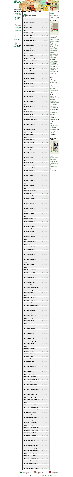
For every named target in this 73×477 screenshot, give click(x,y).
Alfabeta (51, 37)
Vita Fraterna (52, 135)
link (40, 11)
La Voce (51, 87)
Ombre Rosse (52, 105)
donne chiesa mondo (53, 57)
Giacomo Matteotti (17, 13)
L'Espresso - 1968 (52, 95)
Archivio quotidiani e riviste (18, 15)
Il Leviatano (52, 66)
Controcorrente (52, 54)
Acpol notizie (52, 36)
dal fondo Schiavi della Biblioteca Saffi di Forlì (18, 31)
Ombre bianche (52, 104)
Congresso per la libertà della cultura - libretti (18, 37)
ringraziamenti (35, 11)
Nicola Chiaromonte (17, 17)
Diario (51, 56)
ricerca (44, 11)
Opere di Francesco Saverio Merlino (17, 19)
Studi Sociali (52, 127)
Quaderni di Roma (53, 115)
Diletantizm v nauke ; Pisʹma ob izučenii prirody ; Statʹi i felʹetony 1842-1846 (54, 162)
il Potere (51, 69)
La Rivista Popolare (53, 81)
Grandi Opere (16, 18)
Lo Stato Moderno (53, 97)
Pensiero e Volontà (53, 109)
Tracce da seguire (17, 39)
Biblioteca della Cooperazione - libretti (17, 34)
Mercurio (51, 98)
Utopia (51, 132)
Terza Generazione (53, 129)
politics (51, 110)
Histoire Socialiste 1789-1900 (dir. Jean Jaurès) (18, 26)
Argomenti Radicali (53, 47)
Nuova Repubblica (53, 101)
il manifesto (52, 67)
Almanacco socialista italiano (54, 45)
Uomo (51, 131)
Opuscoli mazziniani (17, 27)
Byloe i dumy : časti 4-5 (53, 170)
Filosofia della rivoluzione (54, 157)
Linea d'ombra (52, 93)
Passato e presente (53, 107)
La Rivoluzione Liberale (53, 82)
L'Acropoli (51, 73)
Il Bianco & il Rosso (53, 65)
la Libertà (51, 78)
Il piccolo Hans (52, 68)
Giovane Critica (52, 63)
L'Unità (51, 86)
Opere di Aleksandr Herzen (17, 24)
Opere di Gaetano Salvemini (17, 22)
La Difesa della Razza (53, 75)
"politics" (16, 43)
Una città (51, 130)
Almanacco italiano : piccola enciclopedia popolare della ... (54, 42)
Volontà (51, 136)
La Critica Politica (52, 74)
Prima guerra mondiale (18, 40)
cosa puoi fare (29, 11)
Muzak (51, 99)
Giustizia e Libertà (53, 64)
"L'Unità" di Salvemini (18, 41)
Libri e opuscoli (17, 16)
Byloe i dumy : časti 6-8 (53, 169)
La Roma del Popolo (53, 83)
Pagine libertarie (52, 106)
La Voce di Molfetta (53, 88)
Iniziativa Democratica (53, 71)
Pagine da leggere (17, 46)
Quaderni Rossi (52, 116)
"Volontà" (16, 42)
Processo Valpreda (53, 111)
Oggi (50, 103)
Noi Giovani (52, 100)
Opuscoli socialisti (17, 30)
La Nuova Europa (52, 80)
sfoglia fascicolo (44, 22)
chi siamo (18, 11)
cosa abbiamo (23, 11)
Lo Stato (51, 96)
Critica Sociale (52, 55)
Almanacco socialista (53, 44)
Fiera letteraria (52, 60)
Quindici (51, 117)
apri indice (47, 22)
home (15, 11)
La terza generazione (18, 44)
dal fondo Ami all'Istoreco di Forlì (17, 28)
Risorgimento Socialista (53, 119)
